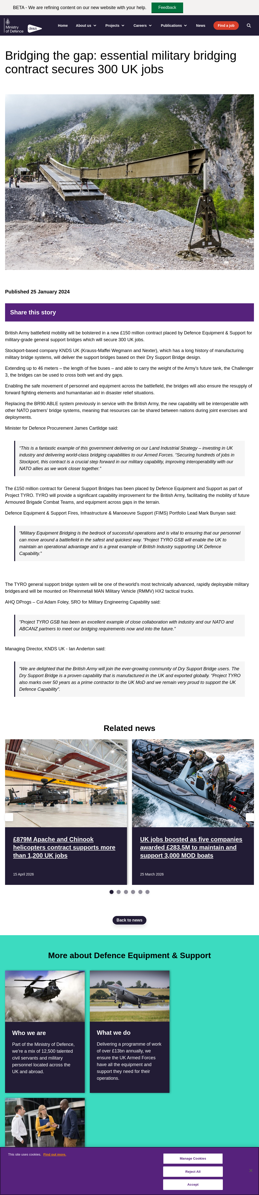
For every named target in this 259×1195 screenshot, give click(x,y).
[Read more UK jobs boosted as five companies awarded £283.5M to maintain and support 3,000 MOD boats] (193, 812)
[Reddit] (212, 312)
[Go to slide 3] (126, 892)
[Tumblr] (237, 312)
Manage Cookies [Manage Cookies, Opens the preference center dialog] (193, 1158)
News (200, 26)
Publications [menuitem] (174, 25)
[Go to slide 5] (140, 892)
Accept (193, 1184)
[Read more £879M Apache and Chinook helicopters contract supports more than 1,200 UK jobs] (66, 812)
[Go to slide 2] (119, 892)
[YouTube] (43, 1146)
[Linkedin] (31, 1146)
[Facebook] (196, 312)
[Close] (250, 1170)
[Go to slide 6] (147, 892)
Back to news (129, 920)
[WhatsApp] (229, 312)
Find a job (226, 26)
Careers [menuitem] (143, 25)
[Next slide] (250, 817)
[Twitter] (204, 312)
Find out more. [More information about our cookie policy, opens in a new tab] (54, 1154)
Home (63, 26)
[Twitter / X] (20, 1146)
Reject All (193, 1172)
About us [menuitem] (86, 25)
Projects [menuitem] (115, 25)
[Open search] (249, 26)
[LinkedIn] (221, 312)
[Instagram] (54, 1146)
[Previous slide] (9, 817)
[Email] (245, 312)
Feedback (167, 7)
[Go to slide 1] (112, 892)
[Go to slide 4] (133, 892)
